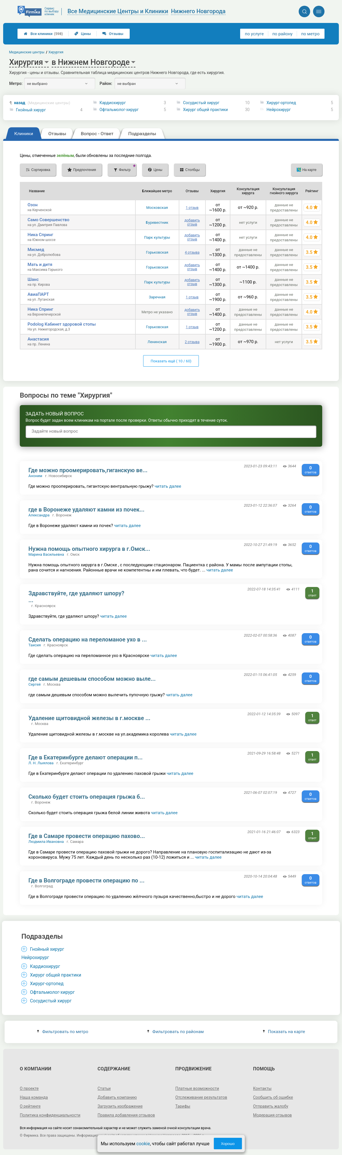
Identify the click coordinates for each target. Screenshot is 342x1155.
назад (42, 103)
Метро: (15, 83)
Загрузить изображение (120, 1106)
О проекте (29, 1088)
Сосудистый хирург (201, 103)
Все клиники (43, 34)
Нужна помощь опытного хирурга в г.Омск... (89, 548)
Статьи (104, 1088)
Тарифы (182, 1106)
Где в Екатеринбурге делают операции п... (85, 757)
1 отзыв (192, 208)
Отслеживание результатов (201, 1097)
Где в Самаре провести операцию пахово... (86, 836)
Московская (157, 207)
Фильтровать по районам (175, 1031)
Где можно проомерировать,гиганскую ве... (87, 470)
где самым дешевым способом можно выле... (92, 678)
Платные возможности (197, 1088)
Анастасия (38, 339)
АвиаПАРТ (38, 294)
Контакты (262, 1088)
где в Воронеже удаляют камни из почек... (86, 509)
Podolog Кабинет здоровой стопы (62, 324)
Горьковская (157, 252)
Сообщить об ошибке (273, 1097)
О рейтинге (30, 1106)
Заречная (157, 297)
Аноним (35, 476)
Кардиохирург (113, 103)
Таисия (34, 645)
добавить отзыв (192, 222)
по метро (310, 33)
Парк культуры (157, 237)
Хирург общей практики (205, 110)
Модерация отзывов (272, 1115)
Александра (39, 515)
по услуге (254, 33)
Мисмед (36, 249)
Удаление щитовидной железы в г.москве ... (89, 718)
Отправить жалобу (270, 1106)
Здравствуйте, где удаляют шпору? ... (76, 597)
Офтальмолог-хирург (119, 110)
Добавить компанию (117, 1097)
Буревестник (157, 222)
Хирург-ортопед (281, 103)
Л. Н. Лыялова (41, 763)
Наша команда (34, 1097)
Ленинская (157, 342)
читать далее (168, 486)
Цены (82, 34)
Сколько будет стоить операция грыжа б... (86, 796)
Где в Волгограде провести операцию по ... (86, 880)
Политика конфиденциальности (50, 1115)
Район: (106, 83)
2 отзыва (192, 342)
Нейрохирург (279, 110)
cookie (143, 1143)
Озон (33, 204)
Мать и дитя (40, 264)
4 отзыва (192, 252)
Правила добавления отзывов (126, 1115)
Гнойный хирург (31, 110)
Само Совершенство (48, 219)
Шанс (33, 279)
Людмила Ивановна (46, 841)
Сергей (34, 684)
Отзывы (112, 34)
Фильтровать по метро (62, 1031)
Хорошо (228, 1144)
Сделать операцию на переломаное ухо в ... (87, 639)
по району (282, 33)
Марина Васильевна (46, 554)
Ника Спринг (40, 234)
